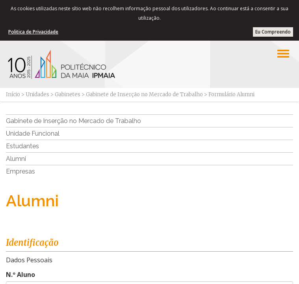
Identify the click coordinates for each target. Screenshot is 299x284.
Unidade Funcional (32, 133)
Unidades (37, 94)
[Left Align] (283, 54)
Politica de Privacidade (33, 31)
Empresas (20, 171)
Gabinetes (67, 94)
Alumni (16, 159)
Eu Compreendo (273, 31)
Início (13, 94)
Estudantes (22, 146)
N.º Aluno (20, 274)
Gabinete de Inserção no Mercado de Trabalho (144, 94)
